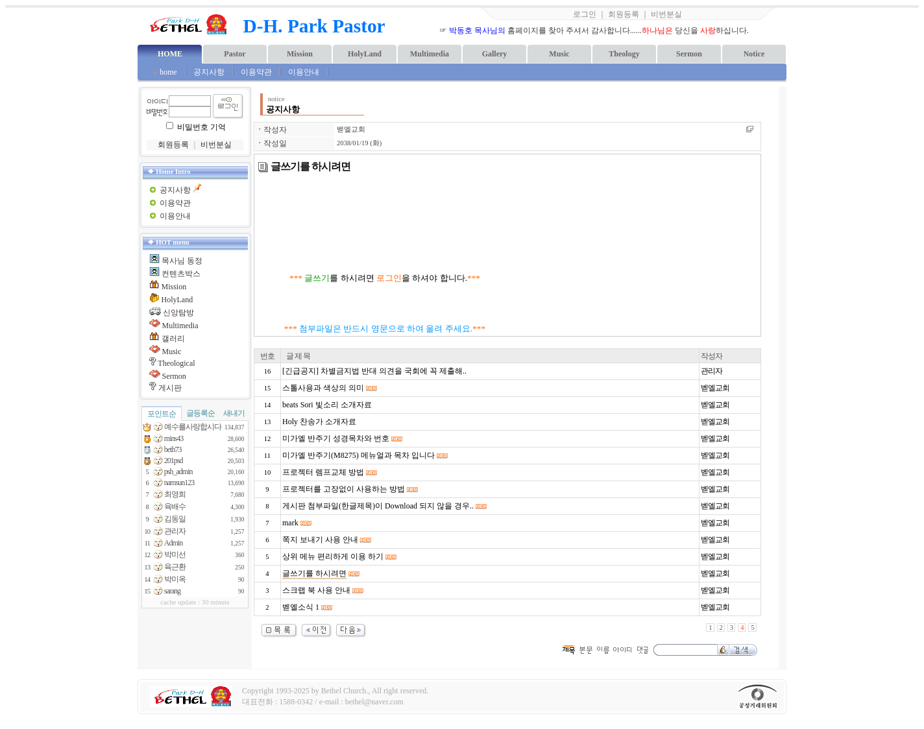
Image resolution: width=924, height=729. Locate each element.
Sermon (689, 53)
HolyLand (365, 53)
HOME (170, 53)
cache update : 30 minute (195, 602)
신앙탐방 (178, 312)
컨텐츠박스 (181, 273)
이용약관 (256, 72)
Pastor (234, 53)
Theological (176, 363)
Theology (624, 53)
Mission (300, 53)
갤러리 (173, 338)
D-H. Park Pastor (314, 26)
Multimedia (429, 53)
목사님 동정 (182, 260)
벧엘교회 (351, 129)
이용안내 (304, 72)
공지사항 (209, 72)
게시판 (170, 387)
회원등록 (623, 14)
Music (559, 53)
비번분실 (666, 14)
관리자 (711, 371)
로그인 (584, 14)
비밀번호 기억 (201, 127)
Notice (754, 53)
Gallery (494, 53)
